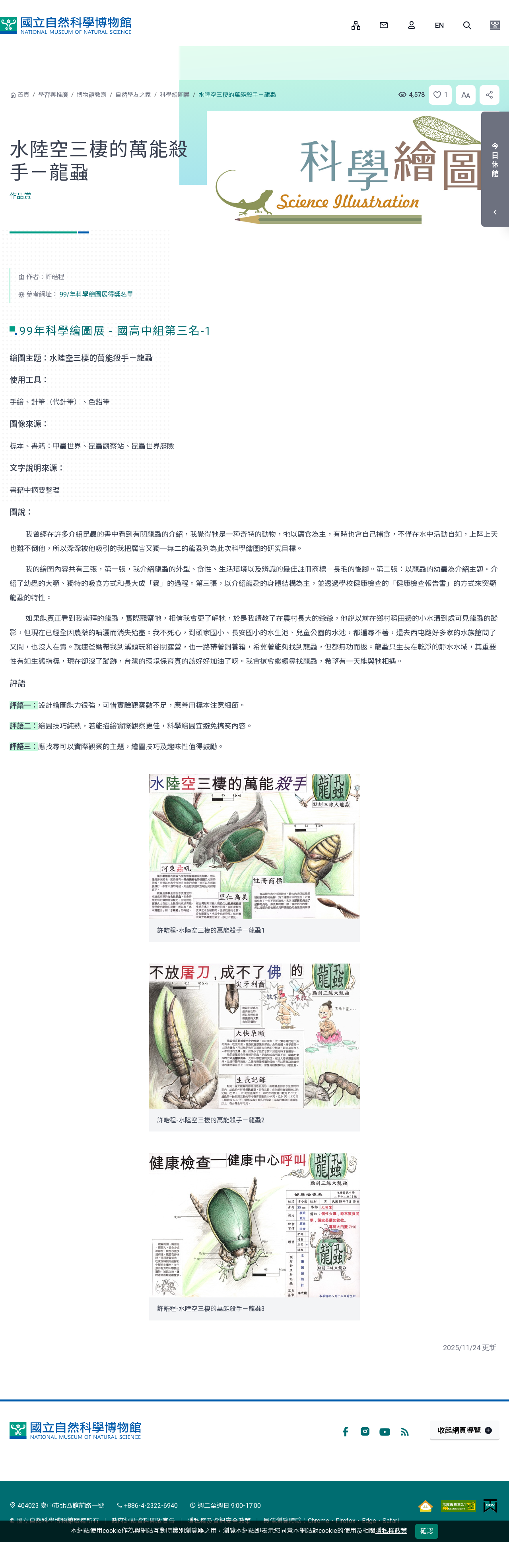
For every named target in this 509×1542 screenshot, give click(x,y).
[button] (467, 25)
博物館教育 (92, 94)
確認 (426, 1531)
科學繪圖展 (175, 94)
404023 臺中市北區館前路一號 (57, 1505)
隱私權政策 (391, 1530)
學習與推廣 (53, 94)
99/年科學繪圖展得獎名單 (96, 294)
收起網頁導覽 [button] (459, 1430)
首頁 (23, 94)
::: (339, 25)
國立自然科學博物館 (65, 25)
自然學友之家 (133, 94)
